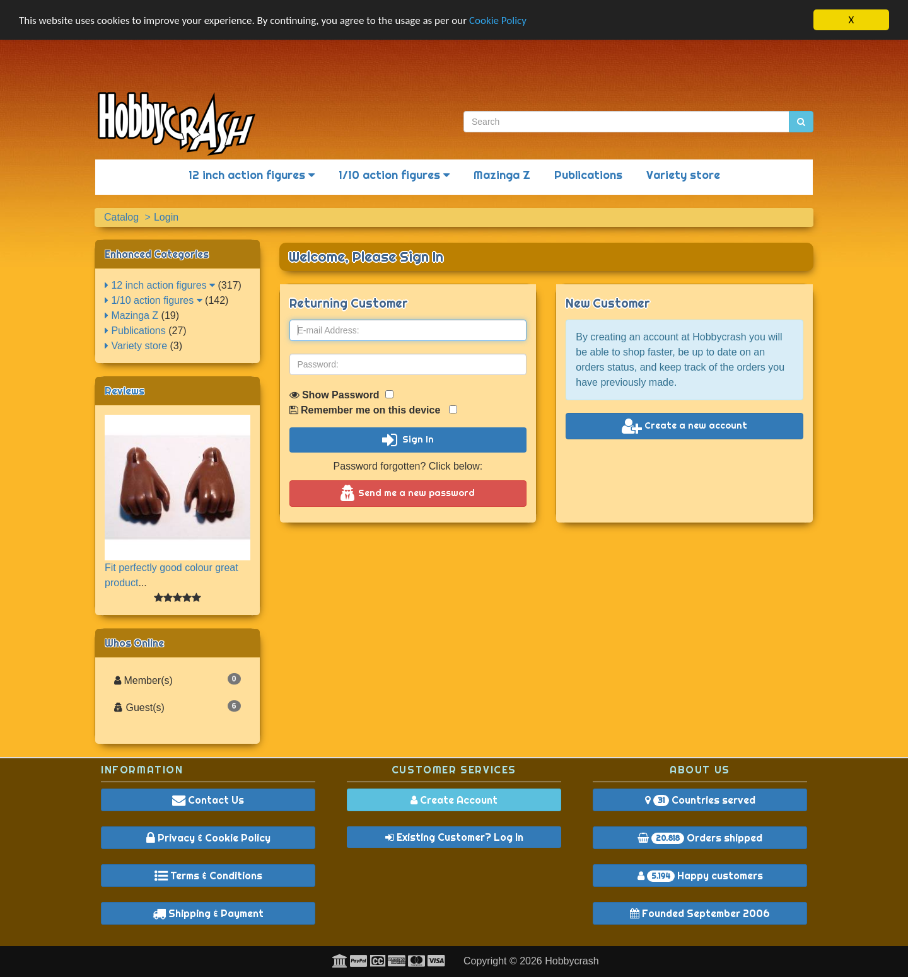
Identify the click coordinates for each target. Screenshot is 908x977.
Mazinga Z (502, 175)
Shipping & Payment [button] (208, 913)
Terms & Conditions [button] (208, 875)
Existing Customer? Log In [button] (454, 837)
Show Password (341, 395)
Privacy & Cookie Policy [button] (208, 837)
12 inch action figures (252, 175)
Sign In (408, 440)
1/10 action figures (394, 175)
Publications (588, 175)
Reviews (124, 390)
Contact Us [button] (208, 800)
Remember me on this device (373, 410)
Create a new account (684, 426)
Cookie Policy (498, 20)
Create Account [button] (454, 800)
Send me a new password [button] (407, 493)
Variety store (683, 175)
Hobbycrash (571, 961)
